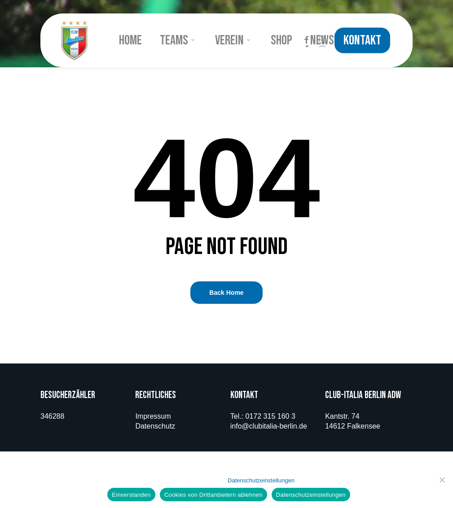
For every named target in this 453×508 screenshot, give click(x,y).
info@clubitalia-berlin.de (268, 426)
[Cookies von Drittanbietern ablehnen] (441, 479)
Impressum (153, 416)
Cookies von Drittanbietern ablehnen (213, 494)
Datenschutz (155, 426)
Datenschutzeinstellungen (261, 480)
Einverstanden (131, 494)
